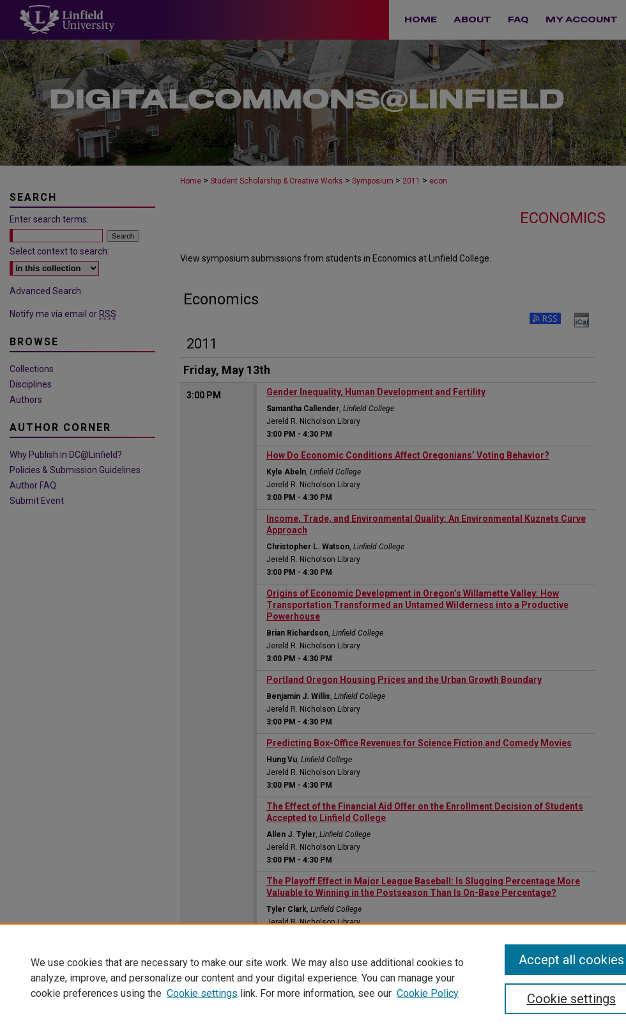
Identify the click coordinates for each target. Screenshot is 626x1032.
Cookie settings (202, 993)
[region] (313, 977)
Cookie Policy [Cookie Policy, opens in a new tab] (428, 993)
